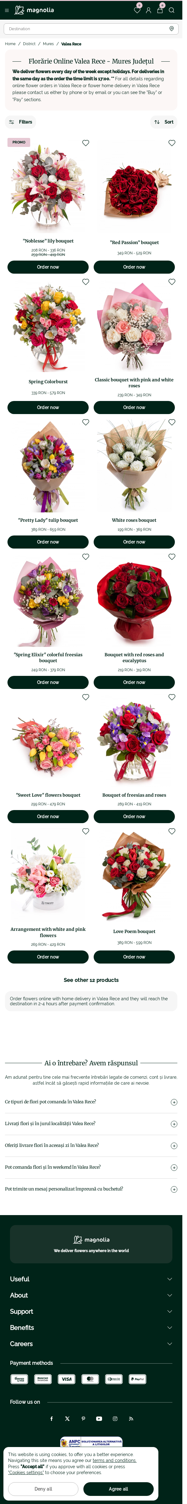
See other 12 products (91, 980)
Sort (163, 122)
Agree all (118, 1489)
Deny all (43, 1489)
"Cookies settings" (26, 1472)
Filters (20, 122)
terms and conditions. (115, 1460)
